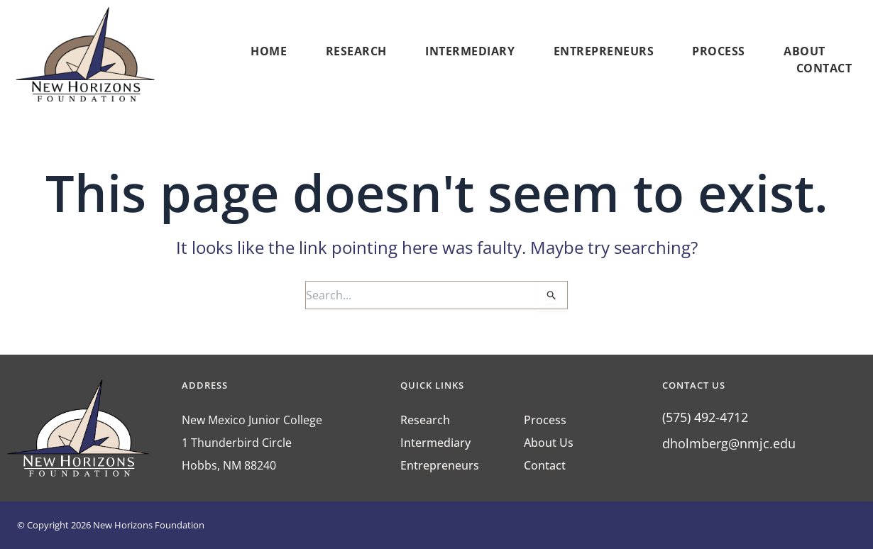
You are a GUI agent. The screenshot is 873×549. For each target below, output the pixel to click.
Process (718, 51)
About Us (548, 442)
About (808, 51)
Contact (824, 68)
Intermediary (470, 51)
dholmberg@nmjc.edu (729, 443)
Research (356, 51)
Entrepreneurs (604, 51)
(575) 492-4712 (705, 417)
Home (269, 51)
